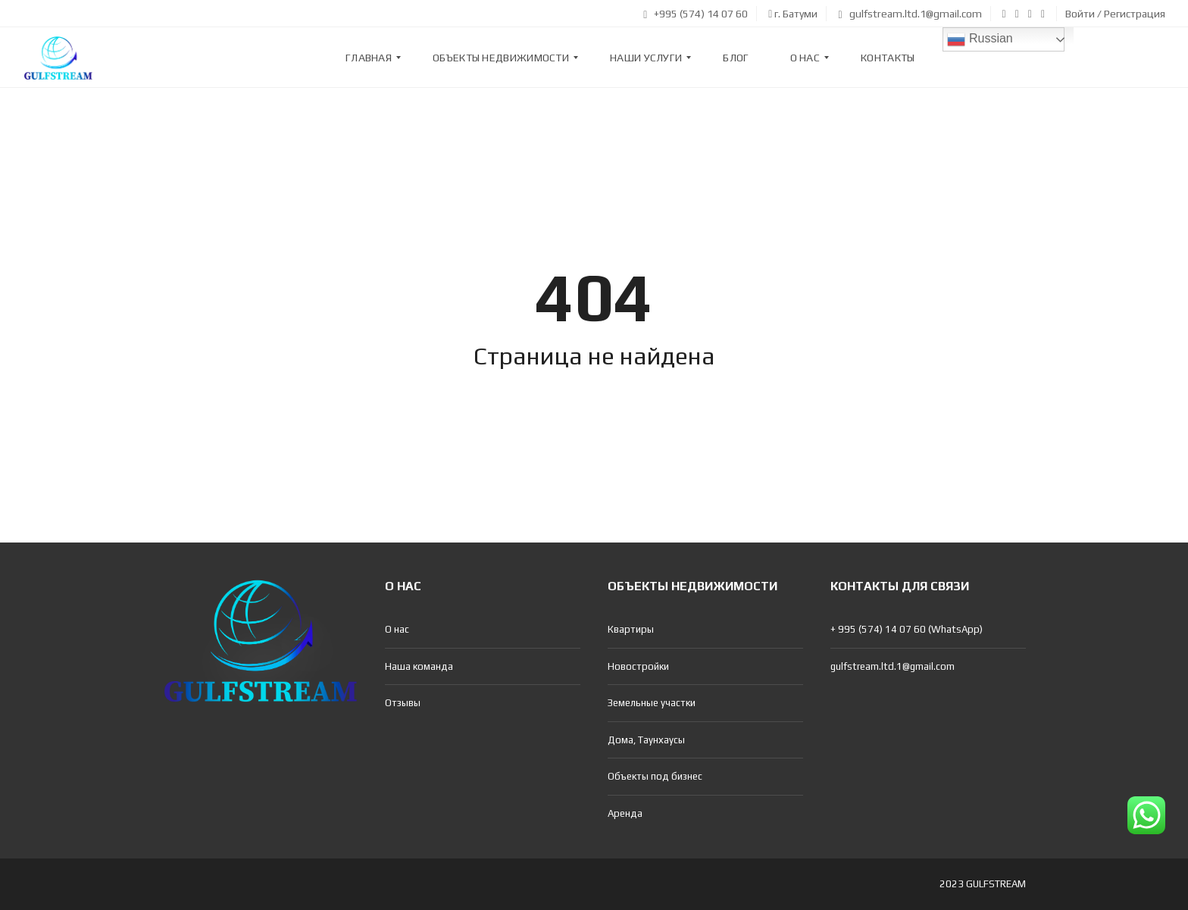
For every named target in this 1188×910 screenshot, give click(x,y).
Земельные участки (652, 702)
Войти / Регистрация (1115, 14)
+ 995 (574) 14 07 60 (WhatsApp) (906, 629)
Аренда (625, 813)
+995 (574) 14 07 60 (695, 14)
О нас (397, 629)
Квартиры (631, 629)
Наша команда (419, 666)
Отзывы (402, 702)
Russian (979, 39)
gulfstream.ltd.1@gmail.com (909, 14)
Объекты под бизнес (655, 776)
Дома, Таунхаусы (646, 740)
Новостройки (638, 666)
